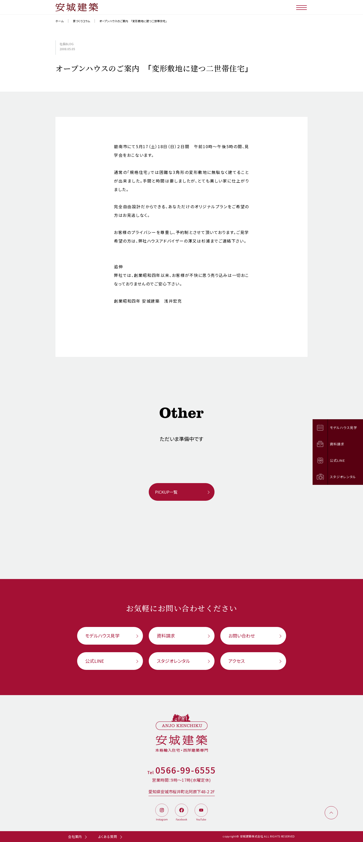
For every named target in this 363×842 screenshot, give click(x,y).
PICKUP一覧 (166, 492)
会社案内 (75, 836)
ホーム (59, 21)
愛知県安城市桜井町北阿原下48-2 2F (181, 791)
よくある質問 (107, 836)
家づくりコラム (81, 21)
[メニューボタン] (302, 7)
